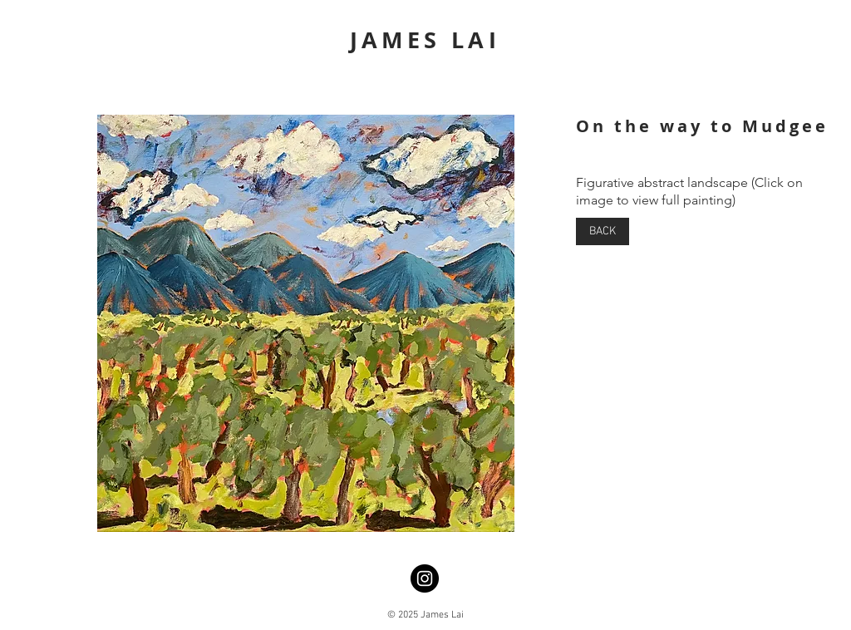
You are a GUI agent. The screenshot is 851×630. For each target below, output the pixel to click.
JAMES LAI (425, 39)
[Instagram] (425, 578)
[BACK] (602, 231)
